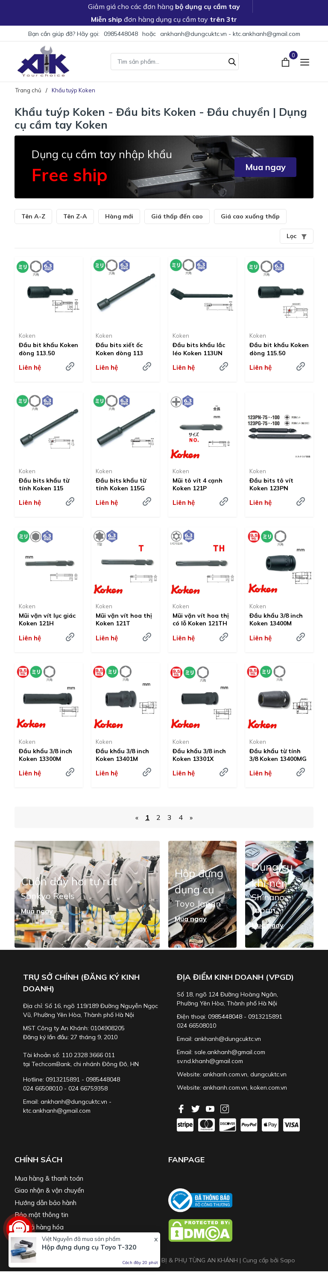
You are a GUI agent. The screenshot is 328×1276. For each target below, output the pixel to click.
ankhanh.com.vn (225, 1074)
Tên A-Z (33, 216)
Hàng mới (119, 216)
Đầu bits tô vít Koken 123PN (271, 484)
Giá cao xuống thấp (250, 216)
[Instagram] (224, 1108)
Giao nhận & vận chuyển (49, 1190)
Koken (27, 335)
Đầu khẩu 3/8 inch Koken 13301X (199, 755)
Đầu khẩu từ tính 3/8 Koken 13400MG (278, 755)
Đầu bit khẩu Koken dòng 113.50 (48, 349)
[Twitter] (196, 1108)
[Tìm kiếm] (232, 60)
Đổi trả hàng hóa (39, 1227)
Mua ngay (265, 167)
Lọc (297, 236)
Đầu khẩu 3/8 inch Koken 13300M (45, 755)
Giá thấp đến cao (177, 216)
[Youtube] (211, 1108)
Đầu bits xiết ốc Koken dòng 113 (119, 349)
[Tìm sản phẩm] (175, 61)
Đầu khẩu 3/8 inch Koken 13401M (122, 755)
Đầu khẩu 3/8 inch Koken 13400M (276, 619)
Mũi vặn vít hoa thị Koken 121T (124, 619)
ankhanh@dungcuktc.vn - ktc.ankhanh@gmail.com (230, 34)
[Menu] (304, 61)
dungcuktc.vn (268, 1074)
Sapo (287, 1260)
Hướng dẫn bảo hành (45, 1203)
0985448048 (121, 34)
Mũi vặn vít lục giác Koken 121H (47, 619)
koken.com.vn (268, 1087)
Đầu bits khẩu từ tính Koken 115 (44, 484)
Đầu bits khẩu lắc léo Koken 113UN (199, 349)
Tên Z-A (75, 216)
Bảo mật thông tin (41, 1215)
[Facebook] (182, 1108)
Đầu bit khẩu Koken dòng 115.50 (279, 349)
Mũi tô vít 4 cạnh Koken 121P (198, 484)
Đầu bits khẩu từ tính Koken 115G (121, 484)
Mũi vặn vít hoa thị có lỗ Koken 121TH (201, 619)
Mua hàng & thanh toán (49, 1178)
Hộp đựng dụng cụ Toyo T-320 (89, 1247)
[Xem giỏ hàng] (286, 61)
